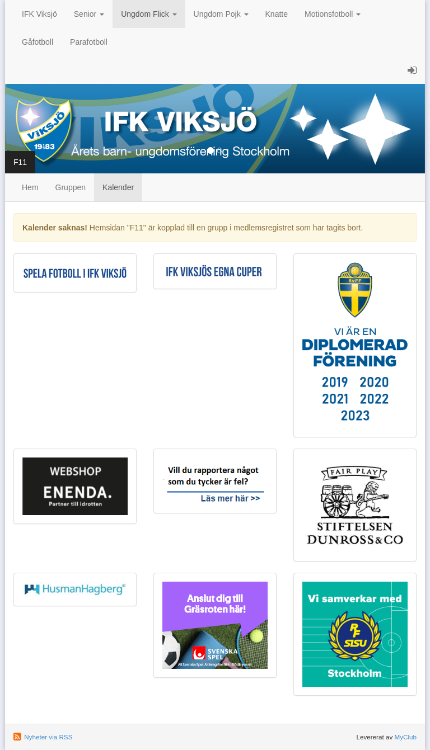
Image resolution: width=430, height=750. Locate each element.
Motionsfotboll (333, 14)
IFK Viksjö (39, 14)
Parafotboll (89, 41)
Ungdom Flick (148, 14)
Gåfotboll (37, 41)
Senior (89, 14)
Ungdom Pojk (221, 14)
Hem (30, 187)
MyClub (405, 736)
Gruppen (70, 187)
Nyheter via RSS (48, 736)
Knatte (276, 14)
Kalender (118, 187)
